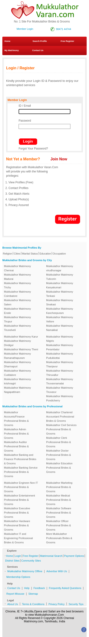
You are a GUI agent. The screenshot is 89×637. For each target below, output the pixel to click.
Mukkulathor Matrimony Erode (17, 310)
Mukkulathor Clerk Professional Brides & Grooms (58, 442)
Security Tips (76, 604)
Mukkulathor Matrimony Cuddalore (17, 372)
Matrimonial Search (51, 555)
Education (45, 253)
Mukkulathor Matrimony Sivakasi (59, 302)
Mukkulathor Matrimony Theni (21, 349)
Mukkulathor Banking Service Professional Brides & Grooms (20, 472)
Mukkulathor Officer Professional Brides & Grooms (58, 525)
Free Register (67, 41)
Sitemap (33, 593)
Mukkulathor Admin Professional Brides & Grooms (16, 433)
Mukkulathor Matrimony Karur (21, 336)
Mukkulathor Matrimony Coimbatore (17, 293)
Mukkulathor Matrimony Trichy (17, 285)
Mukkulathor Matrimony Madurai (17, 276)
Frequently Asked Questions (65, 588)
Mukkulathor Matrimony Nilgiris (59, 338)
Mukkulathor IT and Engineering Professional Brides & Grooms (18, 538)
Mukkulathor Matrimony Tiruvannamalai (59, 381)
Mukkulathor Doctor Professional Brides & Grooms (58, 455)
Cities (17, 253)
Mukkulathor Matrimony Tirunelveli (17, 327)
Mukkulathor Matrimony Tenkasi (59, 293)
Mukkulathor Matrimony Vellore (59, 319)
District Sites (12, 560)
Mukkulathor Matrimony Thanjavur (59, 364)
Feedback (39, 588)
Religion (7, 253)
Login (18, 555)
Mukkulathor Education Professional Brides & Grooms (59, 467)
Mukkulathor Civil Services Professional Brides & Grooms (61, 429)
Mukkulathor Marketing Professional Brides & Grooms (59, 487)
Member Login (25, 28)
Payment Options (74, 555)
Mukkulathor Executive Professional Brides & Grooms (17, 512)
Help (27, 588)
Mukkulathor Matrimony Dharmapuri (17, 364)
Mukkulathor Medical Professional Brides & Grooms (58, 499)
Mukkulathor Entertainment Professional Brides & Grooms (19, 499)
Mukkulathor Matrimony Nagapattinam (17, 389)
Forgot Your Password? (33, 148)
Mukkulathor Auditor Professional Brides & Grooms (16, 446)
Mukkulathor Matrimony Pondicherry (59, 398)
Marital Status (30, 253)
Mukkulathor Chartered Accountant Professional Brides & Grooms (60, 416)
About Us (12, 604)
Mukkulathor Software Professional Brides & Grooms (58, 512)
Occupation (59, 253)
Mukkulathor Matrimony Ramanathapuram (17, 355)
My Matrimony (11, 50)
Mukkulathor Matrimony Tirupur (17, 319)
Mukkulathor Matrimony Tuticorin (59, 276)
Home (7, 41)
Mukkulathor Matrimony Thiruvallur (59, 372)
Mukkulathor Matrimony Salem (17, 302)
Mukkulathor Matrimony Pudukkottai (59, 355)
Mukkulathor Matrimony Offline (24, 571)
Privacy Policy (57, 604)
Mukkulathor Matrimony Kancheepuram (59, 310)
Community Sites (31, 560)
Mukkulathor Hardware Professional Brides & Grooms (17, 525)
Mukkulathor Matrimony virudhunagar (59, 268)
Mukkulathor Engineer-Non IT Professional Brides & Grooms (21, 487)
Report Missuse (15, 593)
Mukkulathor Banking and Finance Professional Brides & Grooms (20, 459)
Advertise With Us (56, 571)
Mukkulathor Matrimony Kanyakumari (59, 285)
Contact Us (36, 50)
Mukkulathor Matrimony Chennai (17, 268)
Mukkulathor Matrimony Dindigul (17, 343)
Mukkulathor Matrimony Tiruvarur (59, 389)
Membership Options (18, 576)
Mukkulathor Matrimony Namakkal (59, 327)
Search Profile (39, 41)
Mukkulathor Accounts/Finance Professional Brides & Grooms (16, 418)
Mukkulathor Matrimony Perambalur (59, 347)
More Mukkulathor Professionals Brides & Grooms (59, 538)
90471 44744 (63, 29)
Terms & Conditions (33, 604)
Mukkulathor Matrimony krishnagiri (17, 381)
